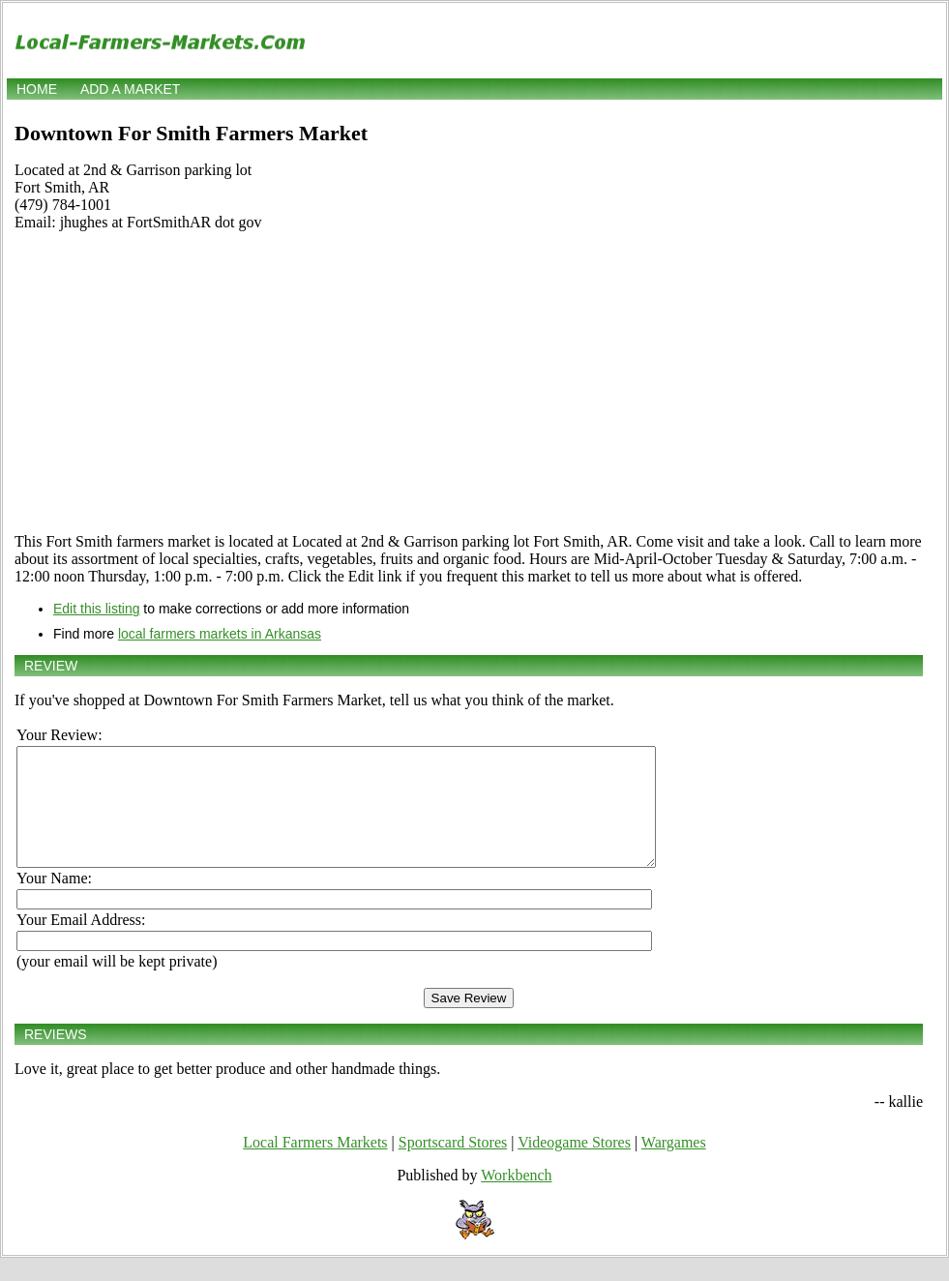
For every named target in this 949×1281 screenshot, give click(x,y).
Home (36, 89)
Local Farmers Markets (315, 1165)
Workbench (516, 1198)
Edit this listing (96, 608)
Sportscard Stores (453, 1165)
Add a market (130, 89)
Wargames (673, 1165)
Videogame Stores (574, 1165)
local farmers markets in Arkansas (219, 633)
